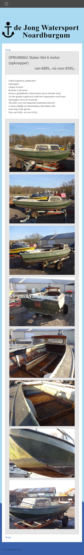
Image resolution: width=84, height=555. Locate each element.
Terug (8, 49)
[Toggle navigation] (6, 4)
